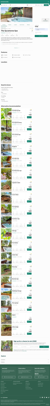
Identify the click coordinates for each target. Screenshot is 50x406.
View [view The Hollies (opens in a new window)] (29, 249)
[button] (5, 5)
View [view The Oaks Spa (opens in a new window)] (29, 165)
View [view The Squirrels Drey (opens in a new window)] (29, 129)
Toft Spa (14, 231)
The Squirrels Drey (17, 122)
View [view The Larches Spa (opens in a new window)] (29, 141)
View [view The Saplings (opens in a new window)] (29, 213)
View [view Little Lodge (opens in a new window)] (29, 333)
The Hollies (15, 243)
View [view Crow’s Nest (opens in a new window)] (29, 201)
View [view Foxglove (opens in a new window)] (29, 153)
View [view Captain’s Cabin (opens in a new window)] (29, 189)
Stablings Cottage (16, 291)
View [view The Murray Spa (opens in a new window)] (29, 117)
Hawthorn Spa (16, 219)
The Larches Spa (16, 134)
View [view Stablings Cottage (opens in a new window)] (29, 297)
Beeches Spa (15, 279)
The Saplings (15, 207)
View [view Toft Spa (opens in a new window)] (29, 237)
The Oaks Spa (15, 158)
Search (46, 5)
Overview (3, 24)
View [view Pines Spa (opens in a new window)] (29, 273)
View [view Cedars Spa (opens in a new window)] (29, 261)
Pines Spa (14, 267)
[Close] (48, 2)
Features (9, 24)
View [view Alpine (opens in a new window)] (29, 321)
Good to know (22, 24)
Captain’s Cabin (16, 182)
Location (15, 24)
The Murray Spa (16, 110)
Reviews (28, 24)
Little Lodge (15, 327)
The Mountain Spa (17, 170)
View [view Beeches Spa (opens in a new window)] (29, 285)
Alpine (13, 315)
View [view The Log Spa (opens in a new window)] (29, 309)
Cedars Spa (15, 255)
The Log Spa (15, 303)
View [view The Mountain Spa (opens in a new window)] (29, 177)
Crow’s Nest (15, 194)
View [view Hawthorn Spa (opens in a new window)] (29, 225)
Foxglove (14, 146)
